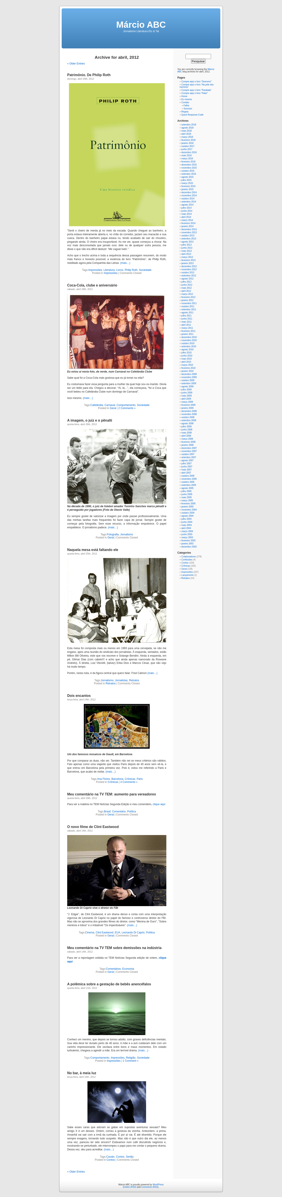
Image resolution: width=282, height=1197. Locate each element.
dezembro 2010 (189, 337)
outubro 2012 (187, 272)
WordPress (158, 1184)
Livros (119, 270)
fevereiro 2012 (188, 297)
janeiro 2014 (187, 226)
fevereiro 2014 (188, 223)
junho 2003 (186, 534)
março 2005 (187, 500)
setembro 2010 (188, 346)
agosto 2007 (187, 460)
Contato (185, 102)
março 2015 (187, 183)
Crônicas (130, 778)
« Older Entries (76, 63)
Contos (120, 1156)
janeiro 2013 (187, 263)
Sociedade (145, 270)
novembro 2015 (189, 168)
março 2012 (187, 294)
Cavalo (110, 1156)
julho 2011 (186, 315)
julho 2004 (186, 519)
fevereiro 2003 (188, 540)
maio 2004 (186, 525)
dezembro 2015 (189, 164)
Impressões (95, 270)
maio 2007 (186, 469)
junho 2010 (186, 355)
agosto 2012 (187, 278)
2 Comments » (126, 408)
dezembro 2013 (189, 229)
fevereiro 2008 (188, 442)
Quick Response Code (192, 115)
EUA (117, 932)
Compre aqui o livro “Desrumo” (196, 81)
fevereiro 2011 (188, 331)
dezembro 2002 (189, 546)
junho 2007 (186, 466)
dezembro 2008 (189, 411)
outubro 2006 (187, 476)
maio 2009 (186, 396)
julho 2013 (186, 245)
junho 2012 (186, 285)
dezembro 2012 (189, 266)
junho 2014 (186, 211)
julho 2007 (186, 463)
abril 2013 (186, 254)
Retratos (134, 680)
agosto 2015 (187, 177)
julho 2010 (186, 352)
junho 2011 (186, 319)
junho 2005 (186, 494)
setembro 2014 (188, 201)
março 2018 (187, 137)
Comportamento (126, 405)
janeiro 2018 (187, 143)
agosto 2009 (187, 386)
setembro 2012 (188, 275)
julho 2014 (186, 208)
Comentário (119, 811)
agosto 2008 (187, 423)
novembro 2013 (189, 232)
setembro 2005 (188, 485)
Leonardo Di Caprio (133, 932)
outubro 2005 (187, 482)
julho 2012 (186, 282)
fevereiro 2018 (188, 140)
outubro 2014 (187, 198)
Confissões (186, 559)
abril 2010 (186, 362)
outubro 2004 (187, 513)
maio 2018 (186, 131)
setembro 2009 (188, 383)
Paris (140, 778)
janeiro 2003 (187, 543)
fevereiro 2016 (188, 161)
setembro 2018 (188, 124)
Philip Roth (131, 270)
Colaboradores (188, 556)
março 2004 (187, 531)
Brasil (107, 811)
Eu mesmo (186, 99)
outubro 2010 (187, 343)
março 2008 (187, 439)
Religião (130, 1057)
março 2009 (187, 402)
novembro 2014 (189, 195)
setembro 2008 (188, 420)
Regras (184, 111)
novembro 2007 (189, 451)
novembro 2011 (189, 303)
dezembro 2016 (189, 152)
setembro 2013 (188, 238)
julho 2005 (186, 491)
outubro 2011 (187, 306)
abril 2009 (186, 399)
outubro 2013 (187, 235)
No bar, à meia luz (81, 1073)
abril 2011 (186, 325)
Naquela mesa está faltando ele (92, 550)
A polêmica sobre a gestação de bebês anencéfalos (109, 984)
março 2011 (187, 328)
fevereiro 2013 (188, 260)
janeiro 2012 (187, 300)
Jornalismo (126, 534)
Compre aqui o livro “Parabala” (196, 90)
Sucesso (188, 108)
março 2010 (187, 365)
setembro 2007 (188, 457)
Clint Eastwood (104, 932)
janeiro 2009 (187, 408)
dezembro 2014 (189, 192)
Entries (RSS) (129, 1187)
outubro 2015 (187, 171)
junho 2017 (186, 149)
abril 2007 (186, 473)
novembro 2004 (189, 510)
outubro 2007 (187, 454)
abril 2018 (186, 134)
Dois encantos (79, 696)
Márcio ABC (141, 24)
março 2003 (187, 537)
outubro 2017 (187, 146)
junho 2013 (186, 248)
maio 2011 (186, 322)
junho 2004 (186, 522)
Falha (186, 105)
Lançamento (187, 575)
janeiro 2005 (187, 506)
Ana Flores (103, 778)
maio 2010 (186, 359)
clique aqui (159, 804)
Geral (113, 408)
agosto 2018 (187, 128)
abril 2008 (186, 436)
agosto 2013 (187, 242)
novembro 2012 (189, 269)
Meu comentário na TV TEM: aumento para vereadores (111, 794)
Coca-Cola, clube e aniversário (92, 285)
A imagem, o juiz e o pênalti (89, 420)
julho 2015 (186, 180)
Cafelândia (96, 405)
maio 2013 (186, 251)
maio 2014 (186, 214)
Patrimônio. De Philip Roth (89, 75)
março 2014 (187, 220)
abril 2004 (186, 528)
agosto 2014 (187, 205)
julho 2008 (186, 426)
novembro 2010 (189, 340)
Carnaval (109, 405)
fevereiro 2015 (188, 186)
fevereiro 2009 (188, 405)
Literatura (109, 270)
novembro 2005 (189, 479)
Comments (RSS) (149, 1187)
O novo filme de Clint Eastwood (93, 827)
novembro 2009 (189, 377)
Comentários (113, 968)
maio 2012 (186, 288)
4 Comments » (128, 782)
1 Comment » (131, 1060)
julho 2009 (186, 389)
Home (184, 96)
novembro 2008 (189, 414)
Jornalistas (121, 680)
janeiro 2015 (187, 189)
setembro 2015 (188, 174)
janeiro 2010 (187, 371)
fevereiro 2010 (188, 368)
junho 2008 (186, 429)
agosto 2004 (187, 516)
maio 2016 (186, 155)
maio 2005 (186, 497)
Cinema (89, 932)
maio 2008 (186, 432)
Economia (128, 968)
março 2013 (187, 257)
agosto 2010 (187, 349)
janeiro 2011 (187, 334)
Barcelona (117, 778)
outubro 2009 (187, 380)
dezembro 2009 (189, 374)
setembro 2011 (188, 309)
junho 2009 (186, 392)
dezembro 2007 (189, 448)
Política (131, 811)
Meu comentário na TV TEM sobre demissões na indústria (114, 948)
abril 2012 (186, 291)
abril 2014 (186, 217)
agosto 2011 (187, 312)
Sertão (130, 1156)
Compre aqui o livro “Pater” (194, 93)
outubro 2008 (187, 417)
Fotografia (113, 534)
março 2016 (187, 158)
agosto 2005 (187, 488)
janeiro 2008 (187, 445)
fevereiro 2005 (188, 503)
